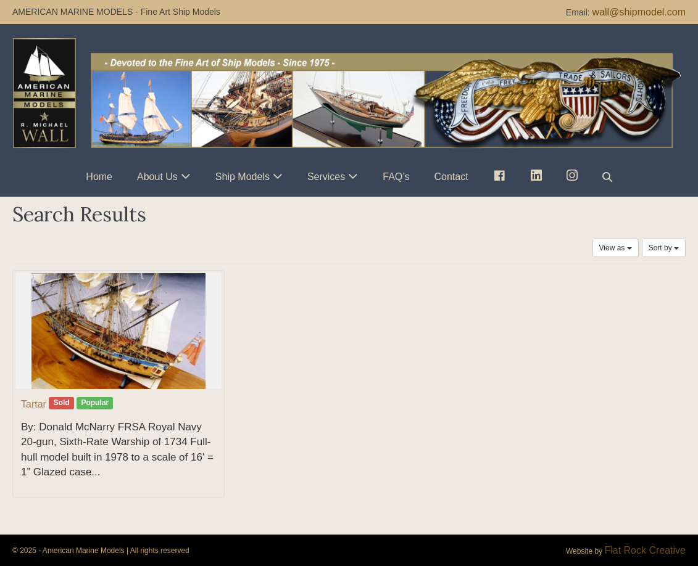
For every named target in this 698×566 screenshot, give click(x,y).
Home (99, 176)
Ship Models (242, 176)
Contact (451, 176)
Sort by (664, 248)
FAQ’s (396, 176)
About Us (157, 176)
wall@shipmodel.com (639, 12)
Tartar (33, 404)
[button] (607, 176)
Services (326, 176)
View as (615, 248)
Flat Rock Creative (645, 550)
